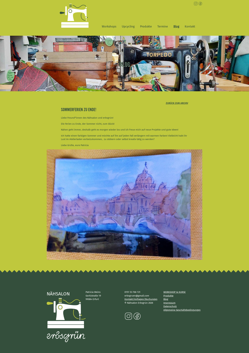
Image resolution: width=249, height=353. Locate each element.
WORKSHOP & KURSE (174, 292)
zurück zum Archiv (177, 103)
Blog (176, 26)
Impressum (169, 302)
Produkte (146, 26)
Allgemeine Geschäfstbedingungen (182, 310)
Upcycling (128, 26)
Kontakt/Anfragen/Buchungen (140, 299)
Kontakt (190, 26)
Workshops (109, 26)
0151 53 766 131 (132, 292)
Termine (162, 26)
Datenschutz (170, 306)
